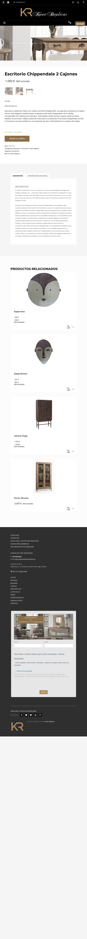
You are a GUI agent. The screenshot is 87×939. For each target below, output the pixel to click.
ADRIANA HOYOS (16, 679)
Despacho (17, 227)
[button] (68, 405)
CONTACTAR (14, 616)
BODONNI (14, 661)
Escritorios (15, 229)
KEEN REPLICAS (15, 667)
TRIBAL (12, 673)
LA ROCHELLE (15, 670)
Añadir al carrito (17, 217)
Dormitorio (25, 227)
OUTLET (13, 655)
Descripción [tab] (18, 254)
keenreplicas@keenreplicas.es (25, 637)
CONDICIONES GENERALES (19, 622)
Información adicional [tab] (38, 254)
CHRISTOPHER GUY (17, 676)
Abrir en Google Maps (18, 650)
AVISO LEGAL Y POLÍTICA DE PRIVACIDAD (24, 619)
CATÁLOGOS (14, 613)
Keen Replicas (34, 227)
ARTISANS (13, 658)
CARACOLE (14, 681)
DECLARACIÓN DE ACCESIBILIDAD (22, 625)
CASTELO (13, 664)
